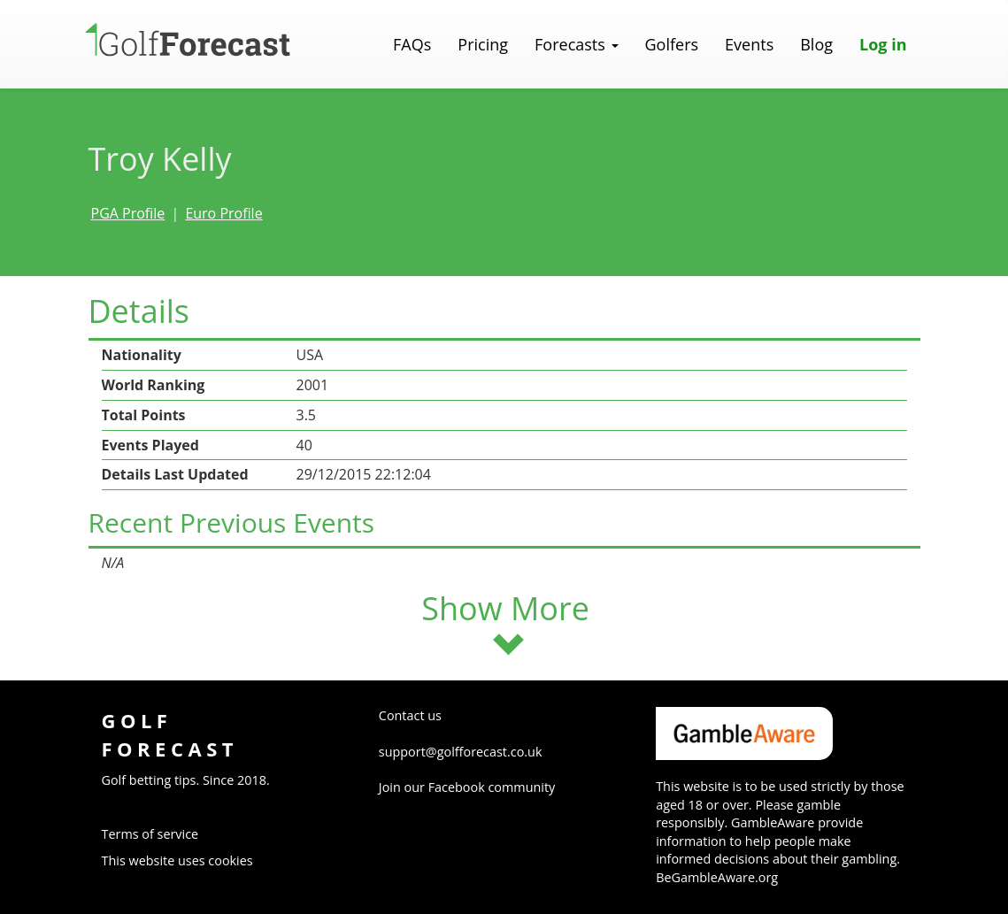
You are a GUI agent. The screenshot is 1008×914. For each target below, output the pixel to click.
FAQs (412, 44)
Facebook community (492, 787)
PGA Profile (128, 213)
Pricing (483, 44)
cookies (230, 860)
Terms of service (150, 834)
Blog (816, 44)
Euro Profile (223, 213)
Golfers (672, 44)
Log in (882, 44)
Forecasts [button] (576, 44)
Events (749, 44)
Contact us (410, 715)
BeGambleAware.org (717, 877)
